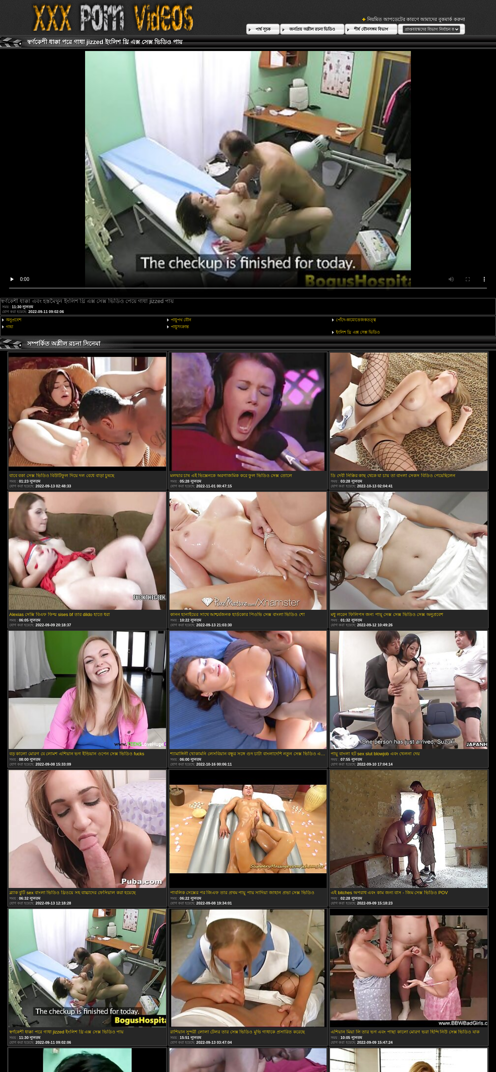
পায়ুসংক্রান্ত (180, 326)
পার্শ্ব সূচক (263, 29)
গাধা (9, 326)
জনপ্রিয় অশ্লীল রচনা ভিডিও (312, 29)
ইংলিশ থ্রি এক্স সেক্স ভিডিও (358, 332)
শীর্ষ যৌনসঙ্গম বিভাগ (371, 29)
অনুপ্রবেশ (13, 319)
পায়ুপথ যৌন (181, 319)
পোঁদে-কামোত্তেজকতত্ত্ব (356, 319)
